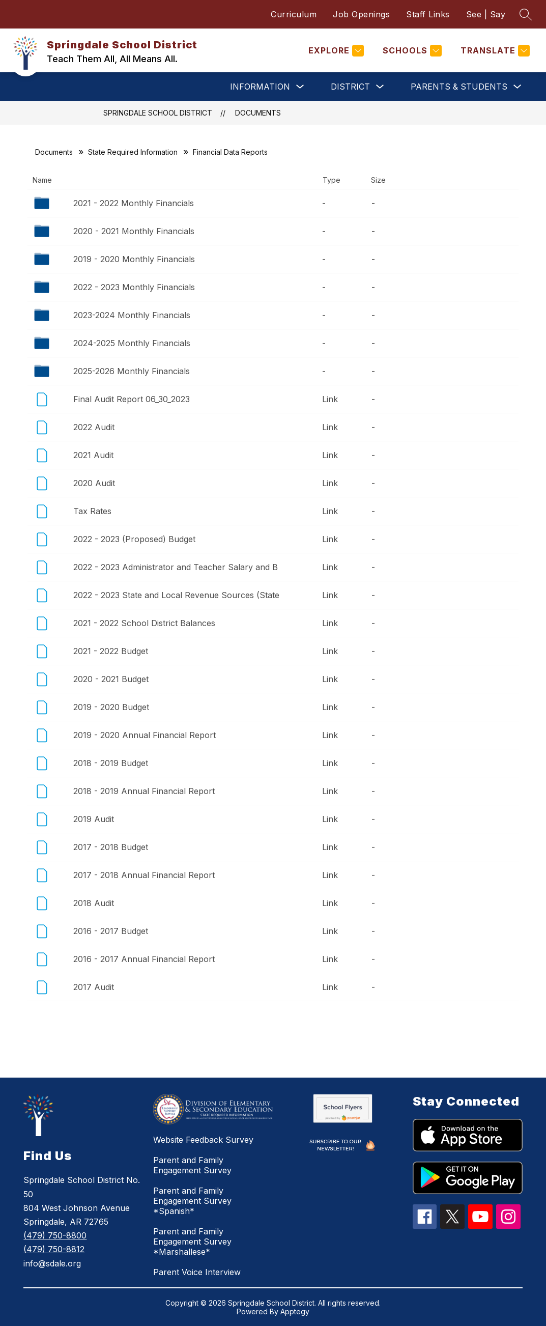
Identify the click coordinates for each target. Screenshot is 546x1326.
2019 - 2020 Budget (111, 707)
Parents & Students (459, 86)
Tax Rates (92, 511)
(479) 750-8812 (53, 1249)
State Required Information (133, 152)
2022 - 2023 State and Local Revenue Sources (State (176, 595)
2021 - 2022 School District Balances (144, 623)
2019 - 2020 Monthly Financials (134, 259)
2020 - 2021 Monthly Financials (133, 231)
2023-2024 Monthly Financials (131, 315)
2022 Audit (93, 427)
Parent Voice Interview (197, 1272)
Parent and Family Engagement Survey (192, 1165)
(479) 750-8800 (55, 1235)
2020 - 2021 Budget (111, 679)
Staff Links (428, 14)
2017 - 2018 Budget (110, 847)
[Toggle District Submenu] (380, 87)
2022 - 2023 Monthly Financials (134, 287)
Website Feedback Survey (203, 1140)
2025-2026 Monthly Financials (131, 371)
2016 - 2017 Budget (110, 931)
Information (260, 86)
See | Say (486, 14)
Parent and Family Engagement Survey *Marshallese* (192, 1241)
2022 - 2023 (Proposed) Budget (134, 539)
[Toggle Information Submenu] (300, 87)
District (350, 86)
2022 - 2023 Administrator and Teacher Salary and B (175, 567)
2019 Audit (93, 819)
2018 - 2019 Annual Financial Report (144, 791)
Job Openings (361, 14)
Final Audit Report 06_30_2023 (131, 399)
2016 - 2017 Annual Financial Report (144, 959)
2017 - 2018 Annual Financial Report (144, 875)
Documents (258, 112)
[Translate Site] (494, 50)
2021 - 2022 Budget (110, 651)
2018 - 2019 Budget (110, 763)
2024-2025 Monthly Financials (131, 343)
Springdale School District (157, 112)
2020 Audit (94, 483)
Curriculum (294, 14)
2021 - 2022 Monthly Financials (133, 203)
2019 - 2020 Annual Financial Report (144, 735)
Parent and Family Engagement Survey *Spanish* (192, 1201)
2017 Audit (93, 987)
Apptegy (294, 1311)
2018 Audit (93, 903)
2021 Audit (93, 455)
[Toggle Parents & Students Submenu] (517, 87)
